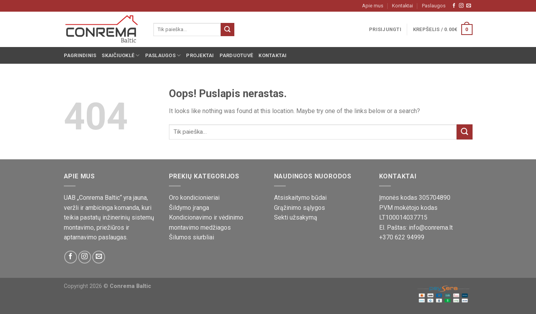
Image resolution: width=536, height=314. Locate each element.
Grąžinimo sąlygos (299, 207)
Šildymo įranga (189, 207)
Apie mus (372, 6)
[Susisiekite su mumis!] (468, 6)
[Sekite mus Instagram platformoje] (461, 6)
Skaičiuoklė (120, 55)
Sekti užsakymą (295, 217)
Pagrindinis (80, 55)
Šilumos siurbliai (191, 237)
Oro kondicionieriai (194, 197)
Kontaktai (402, 6)
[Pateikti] (227, 29)
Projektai (200, 55)
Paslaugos (434, 6)
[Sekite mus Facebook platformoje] (454, 6)
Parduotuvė (236, 55)
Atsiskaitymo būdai (300, 197)
